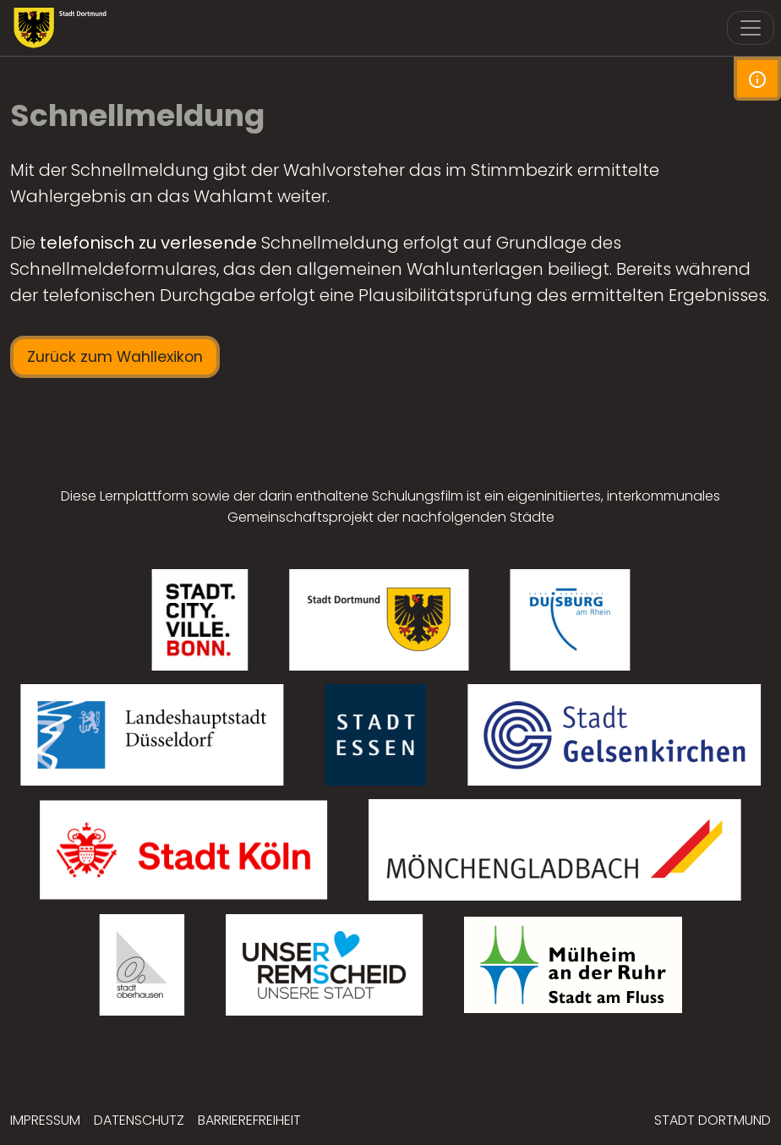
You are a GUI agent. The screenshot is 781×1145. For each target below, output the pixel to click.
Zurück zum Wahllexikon (115, 357)
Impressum (45, 1120)
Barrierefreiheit (249, 1120)
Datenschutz (139, 1120)
